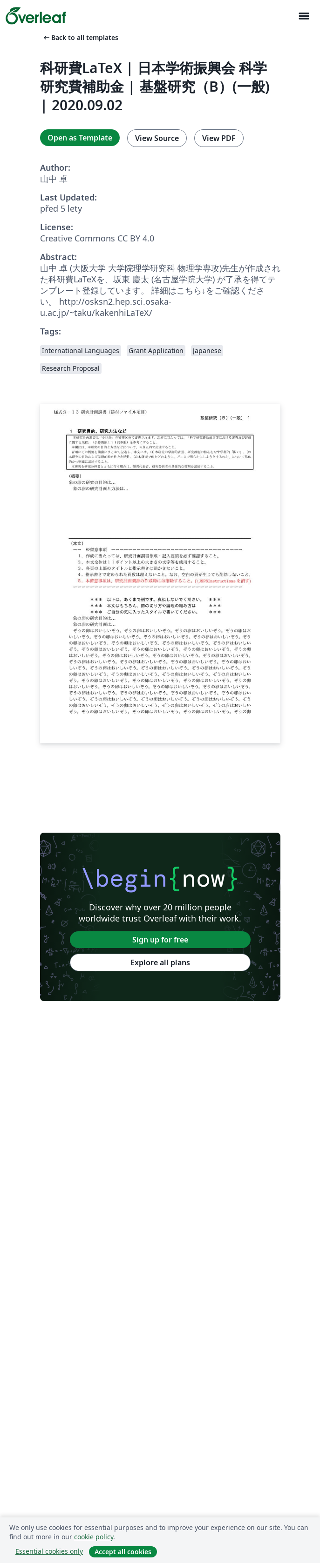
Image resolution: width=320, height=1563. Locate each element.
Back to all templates (80, 37)
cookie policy (93, 1536)
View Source (157, 138)
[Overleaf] (36, 16)
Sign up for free (160, 940)
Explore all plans (160, 962)
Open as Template (80, 138)
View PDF (219, 138)
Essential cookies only (49, 1551)
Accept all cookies (123, 1551)
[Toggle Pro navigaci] (303, 16)
